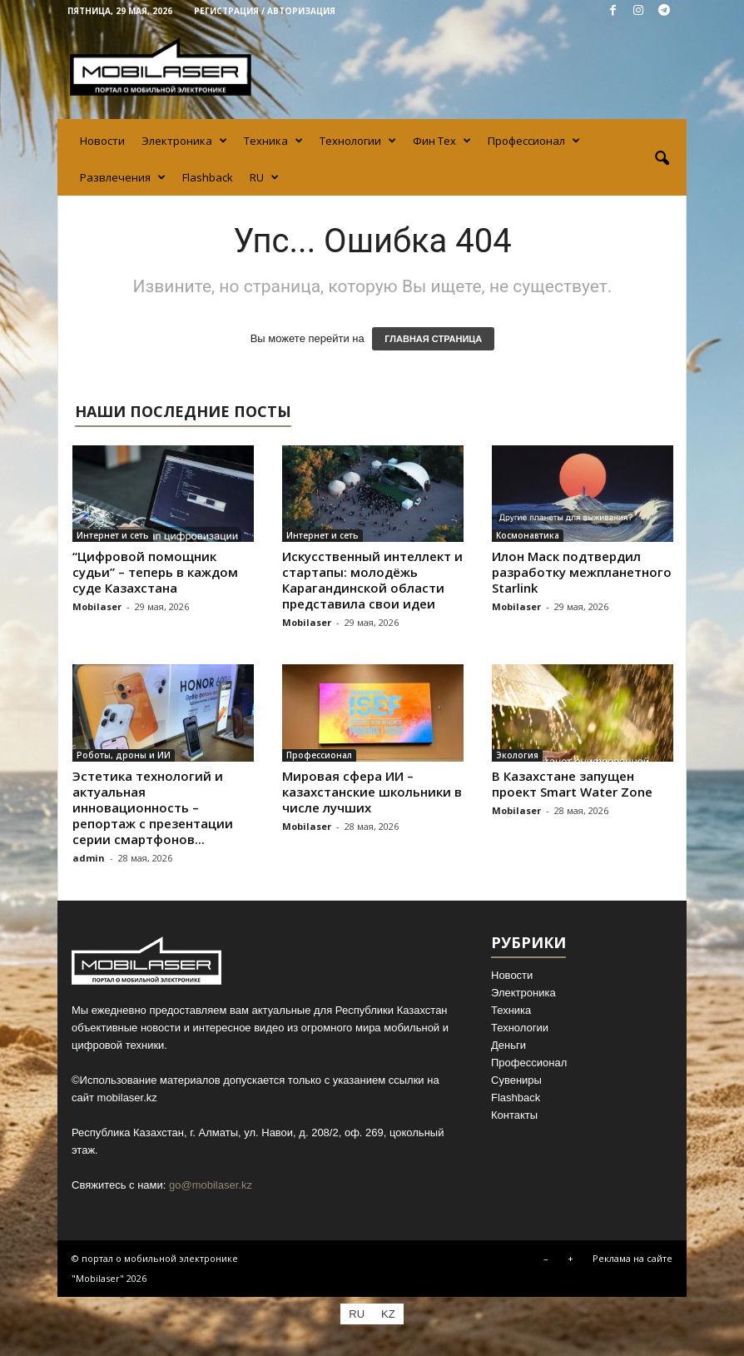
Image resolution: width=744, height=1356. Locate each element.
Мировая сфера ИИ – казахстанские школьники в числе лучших (372, 791)
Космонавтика (527, 535)
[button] (661, 159)
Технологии (358, 140)
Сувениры (516, 1080)
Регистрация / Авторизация (264, 11)
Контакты (514, 1115)
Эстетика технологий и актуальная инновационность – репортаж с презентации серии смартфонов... (152, 807)
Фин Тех (442, 140)
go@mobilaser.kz (210, 1185)
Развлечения (123, 177)
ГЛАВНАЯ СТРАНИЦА (433, 339)
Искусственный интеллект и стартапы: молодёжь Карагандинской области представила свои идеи (372, 580)
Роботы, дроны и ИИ (124, 755)
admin (88, 858)
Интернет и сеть (113, 535)
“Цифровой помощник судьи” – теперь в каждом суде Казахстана (155, 572)
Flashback (207, 177)
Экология (517, 755)
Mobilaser (97, 606)
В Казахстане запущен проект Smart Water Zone (572, 783)
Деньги (508, 1045)
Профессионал (534, 140)
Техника (273, 140)
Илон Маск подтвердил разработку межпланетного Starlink (582, 572)
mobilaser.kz (127, 1097)
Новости (102, 140)
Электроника (184, 140)
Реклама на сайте (632, 1258)
